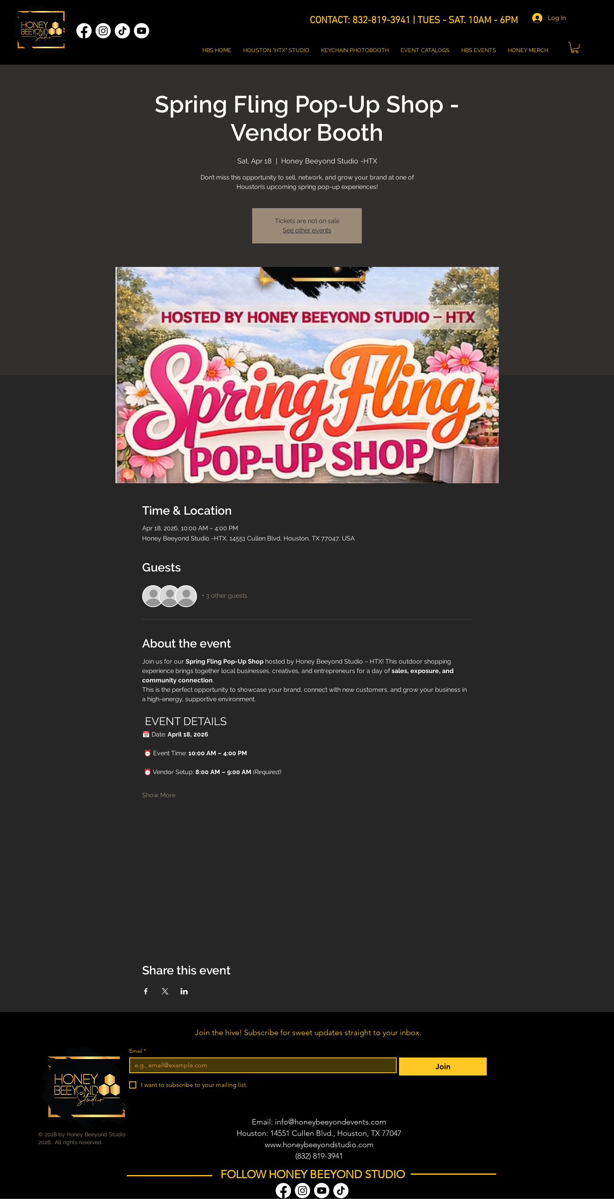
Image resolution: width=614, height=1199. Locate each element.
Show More (158, 795)
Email (137, 1051)
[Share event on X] (165, 991)
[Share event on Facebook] (146, 991)
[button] (574, 47)
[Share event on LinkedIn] (184, 991)
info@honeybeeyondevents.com (330, 1121)
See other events (307, 230)
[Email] (260, 1065)
